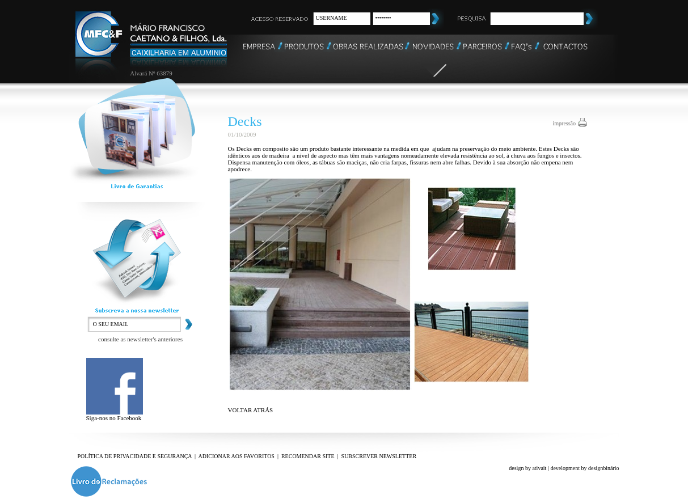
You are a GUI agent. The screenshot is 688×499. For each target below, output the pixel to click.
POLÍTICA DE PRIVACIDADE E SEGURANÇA (135, 456)
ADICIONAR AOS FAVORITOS (236, 456)
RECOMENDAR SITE (308, 456)
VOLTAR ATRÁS (250, 410)
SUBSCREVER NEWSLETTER (379, 456)
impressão (564, 123)
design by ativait (527, 468)
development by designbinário (584, 468)
